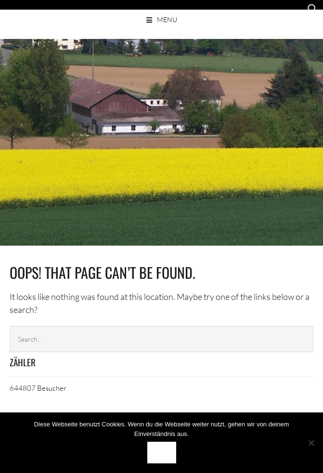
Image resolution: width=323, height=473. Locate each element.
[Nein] (311, 443)
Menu (167, 19)
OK (162, 452)
